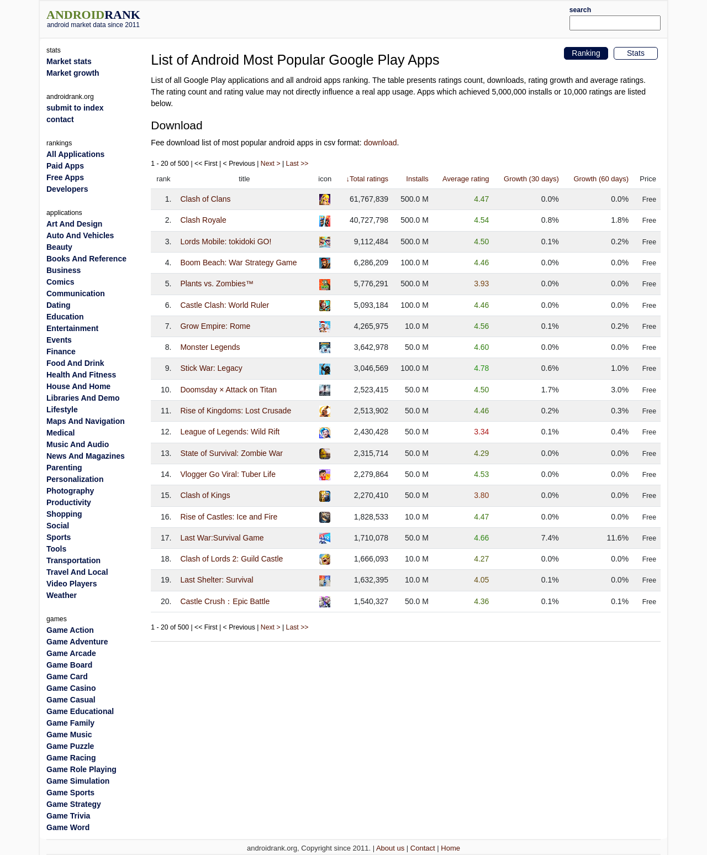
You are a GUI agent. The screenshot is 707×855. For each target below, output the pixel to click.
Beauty (59, 247)
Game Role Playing (81, 769)
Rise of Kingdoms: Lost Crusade (235, 410)
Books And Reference (86, 258)
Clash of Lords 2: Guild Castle (231, 558)
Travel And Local (77, 572)
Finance (61, 351)
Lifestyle (62, 409)
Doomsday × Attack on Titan (228, 389)
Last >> (297, 163)
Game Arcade (71, 653)
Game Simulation (77, 781)
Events (59, 339)
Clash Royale (203, 220)
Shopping (64, 514)
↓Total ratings (367, 179)
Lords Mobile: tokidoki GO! (225, 241)
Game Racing (71, 757)
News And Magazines (85, 456)
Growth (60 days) (601, 179)
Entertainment (72, 328)
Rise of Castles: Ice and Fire (228, 516)
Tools (56, 548)
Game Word (67, 827)
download (380, 142)
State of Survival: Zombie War (231, 453)
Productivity (68, 502)
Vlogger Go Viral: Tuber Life (228, 474)
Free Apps (65, 177)
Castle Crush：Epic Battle (225, 601)
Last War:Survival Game (221, 537)
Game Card (67, 676)
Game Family (70, 722)
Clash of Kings (205, 495)
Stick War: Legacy (211, 368)
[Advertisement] (379, 17)
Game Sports (70, 792)
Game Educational (80, 711)
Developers (67, 189)
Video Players (71, 583)
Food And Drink (75, 363)
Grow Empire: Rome (215, 326)
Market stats (69, 61)
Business (63, 270)
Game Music (69, 734)
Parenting (64, 467)
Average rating (465, 179)
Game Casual (71, 699)
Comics (60, 281)
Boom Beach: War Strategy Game (238, 262)
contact (60, 119)
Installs (417, 179)
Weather (61, 595)
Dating (58, 305)
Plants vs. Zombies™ (216, 283)
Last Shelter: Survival (216, 579)
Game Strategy (73, 804)
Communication (75, 293)
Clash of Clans (205, 199)
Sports (58, 537)
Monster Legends (210, 347)
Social (57, 525)
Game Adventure (77, 641)
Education (65, 316)
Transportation (73, 560)
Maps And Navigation (85, 421)
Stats (636, 53)
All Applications (75, 154)
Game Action (70, 630)
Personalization (74, 479)
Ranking (586, 53)
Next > (271, 163)
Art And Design (74, 223)
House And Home (78, 386)
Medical (60, 432)
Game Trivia (68, 815)
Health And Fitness (81, 374)
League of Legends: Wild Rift (229, 431)
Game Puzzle (70, 746)
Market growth (72, 73)
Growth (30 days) (531, 179)
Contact (422, 848)
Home (450, 848)
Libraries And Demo (83, 398)
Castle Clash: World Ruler (224, 305)
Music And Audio (77, 444)
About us (390, 848)
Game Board (69, 664)
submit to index (74, 107)
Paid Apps (65, 165)
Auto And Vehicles (80, 235)
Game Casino (71, 688)
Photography (70, 490)
